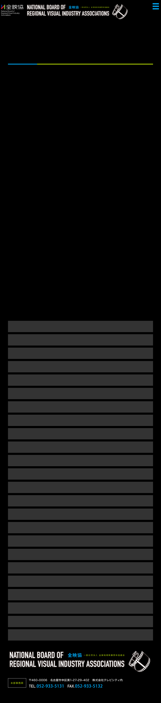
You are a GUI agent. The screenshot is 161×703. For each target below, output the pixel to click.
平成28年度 (80, 420)
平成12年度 (80, 621)
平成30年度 (80, 393)
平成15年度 (80, 581)
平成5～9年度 (80, 634)
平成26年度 (80, 433)
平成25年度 (80, 447)
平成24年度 (80, 460)
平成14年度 (80, 594)
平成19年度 (80, 527)
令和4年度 (80, 339)
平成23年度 (80, 473)
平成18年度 (80, 540)
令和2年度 (80, 366)
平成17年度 (80, 554)
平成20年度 (80, 514)
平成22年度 (80, 487)
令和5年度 (80, 326)
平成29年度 (80, 406)
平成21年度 (80, 500)
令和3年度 (80, 353)
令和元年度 (80, 380)
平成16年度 (80, 567)
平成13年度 (80, 608)
